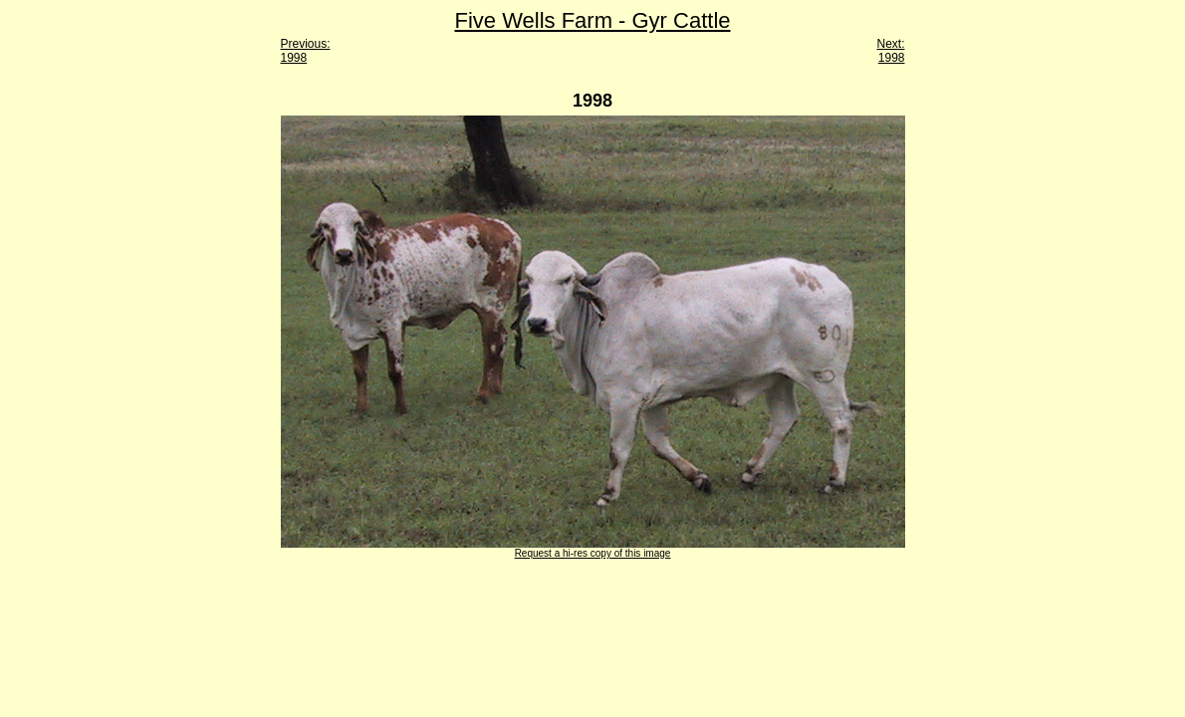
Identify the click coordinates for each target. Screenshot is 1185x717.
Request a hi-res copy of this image (593, 553)
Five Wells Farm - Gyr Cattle (592, 20)
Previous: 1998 (306, 51)
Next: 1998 (890, 51)
